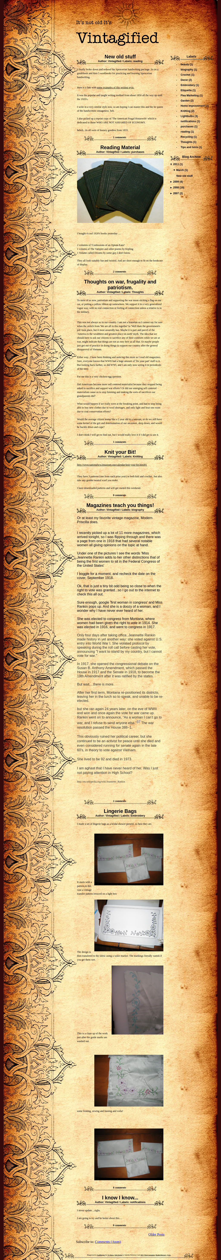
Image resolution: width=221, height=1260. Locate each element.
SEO (142, 1255)
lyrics (168, 1255)
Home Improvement (193, 105)
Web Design (118, 1255)
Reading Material (120, 147)
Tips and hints (190, 147)
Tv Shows (110, 1255)
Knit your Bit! (120, 452)
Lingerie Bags (120, 811)
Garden (185, 100)
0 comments (119, 495)
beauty (185, 64)
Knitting (138, 456)
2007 (176, 193)
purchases (137, 151)
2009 (176, 181)
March (180, 170)
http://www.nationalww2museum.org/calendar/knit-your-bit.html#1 (112, 464)
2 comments (119, 271)
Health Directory (161, 1255)
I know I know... (120, 1198)
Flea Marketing (190, 95)
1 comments (119, 137)
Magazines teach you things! (120, 505)
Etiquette (187, 90)
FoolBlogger (101, 1255)
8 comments (119, 1187)
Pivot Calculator (149, 1255)
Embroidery (138, 815)
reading (137, 61)
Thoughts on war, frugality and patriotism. (120, 284)
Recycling (187, 136)
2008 (176, 187)
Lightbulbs (188, 116)
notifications (137, 1202)
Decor (185, 79)
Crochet (186, 74)
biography (138, 509)
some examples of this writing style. (115, 87)
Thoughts (138, 292)
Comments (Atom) (108, 1242)
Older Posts (156, 1234)
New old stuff (120, 56)
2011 (176, 164)
